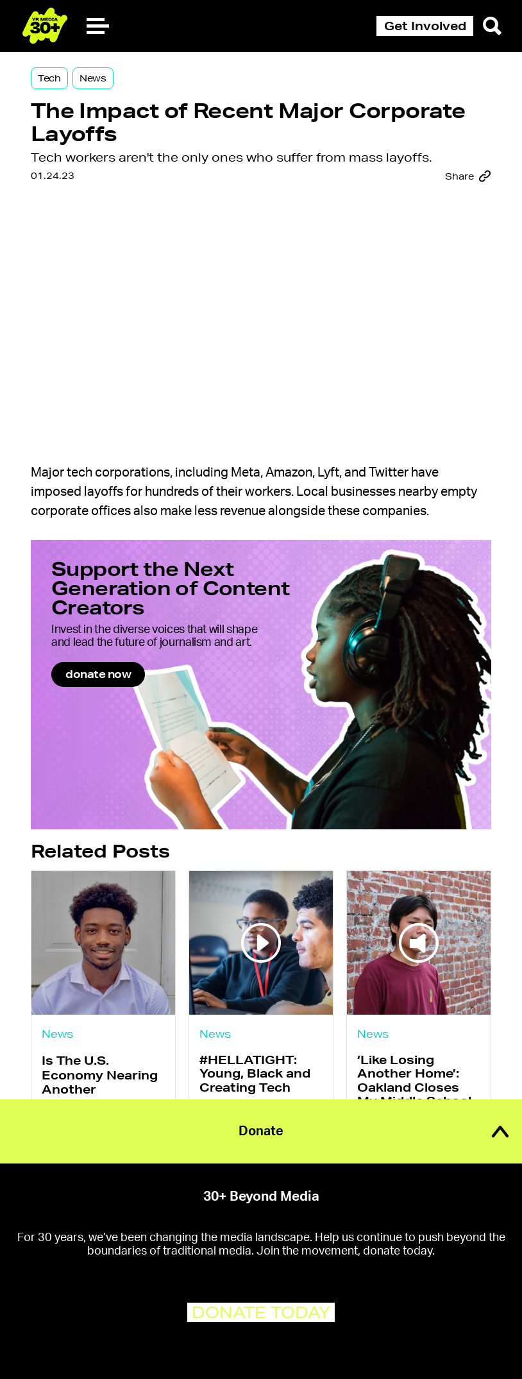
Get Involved (425, 26)
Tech (49, 78)
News (93, 78)
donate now (98, 674)
